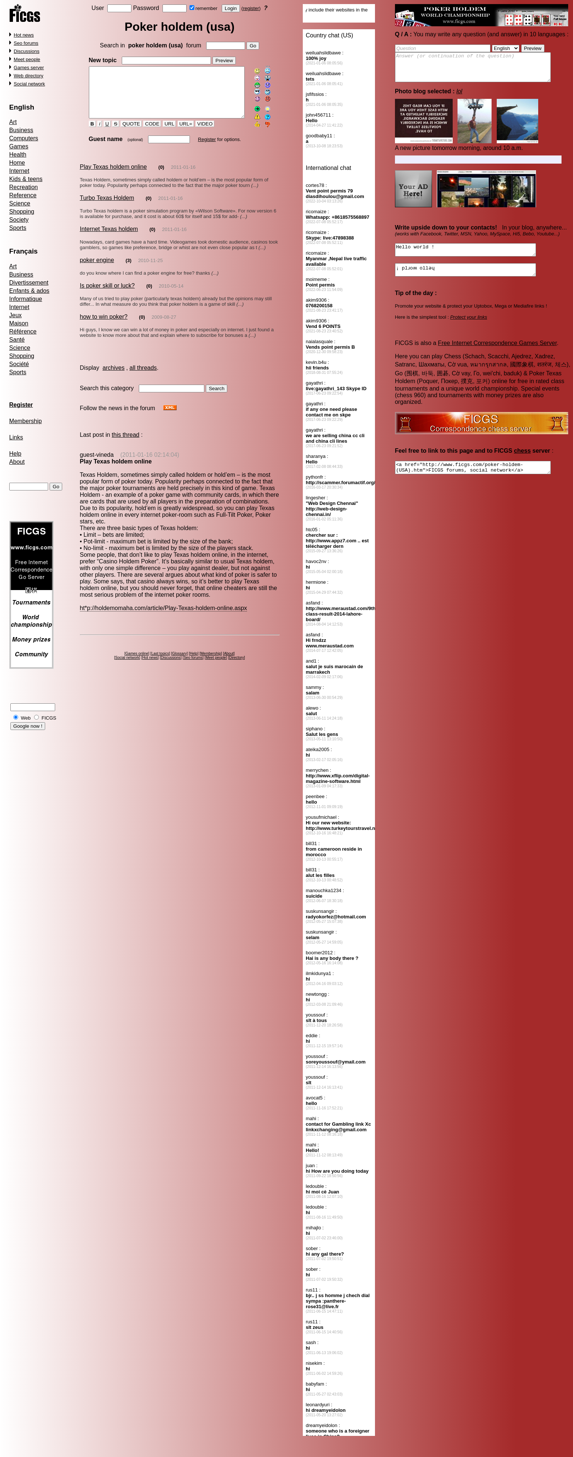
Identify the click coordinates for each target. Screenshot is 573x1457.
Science (19, 203)
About (17, 462)
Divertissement (28, 282)
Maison (19, 323)
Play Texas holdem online (113, 176)
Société (19, 364)
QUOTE (125, 133)
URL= (179, 133)
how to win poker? (103, 326)
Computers (23, 138)
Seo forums (26, 43)
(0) (161, 176)
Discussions (26, 51)
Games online (138, 663)
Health (17, 154)
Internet (19, 171)
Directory (238, 667)
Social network (29, 84)
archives (114, 377)
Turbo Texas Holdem (107, 207)
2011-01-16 (183, 176)
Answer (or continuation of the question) (482, 70)
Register (200, 148)
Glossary (181, 663)
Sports (17, 228)
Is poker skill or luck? (107, 295)
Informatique (25, 299)
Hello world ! (474, 256)
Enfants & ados (29, 291)
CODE (145, 133)
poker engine (97, 269)
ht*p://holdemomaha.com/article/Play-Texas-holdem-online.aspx (163, 617)
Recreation (23, 187)
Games (19, 146)
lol (459, 97)
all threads (143, 377)
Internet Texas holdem (109, 238)
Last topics (161, 663)
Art (13, 122)
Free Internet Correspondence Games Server (497, 353)
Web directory (28, 75)
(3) (128, 269)
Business (21, 130)
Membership (25, 421)
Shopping (21, 211)
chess (522, 461)
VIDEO (199, 133)
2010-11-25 (150, 269)
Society (19, 220)
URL (163, 133)
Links (16, 437)
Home (17, 163)
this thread (126, 444)
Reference (23, 195)
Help (15, 454)
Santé (17, 339)
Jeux (15, 315)
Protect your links (468, 327)
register (252, 8)
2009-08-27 (164, 326)
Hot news (24, 35)
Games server (29, 67)
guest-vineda (97, 464)
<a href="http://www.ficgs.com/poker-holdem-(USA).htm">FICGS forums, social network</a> (482, 478)
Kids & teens (26, 179)
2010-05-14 (171, 295)
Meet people (27, 59)
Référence (23, 331)
